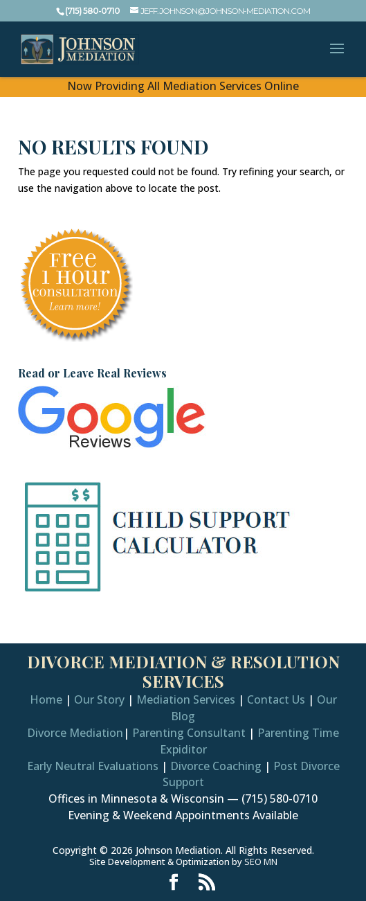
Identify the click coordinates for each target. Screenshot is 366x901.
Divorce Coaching (216, 766)
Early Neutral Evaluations (92, 766)
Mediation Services (185, 699)
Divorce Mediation (75, 732)
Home (46, 699)
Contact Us (276, 699)
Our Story (99, 699)
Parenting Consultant (189, 732)
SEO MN (260, 861)
